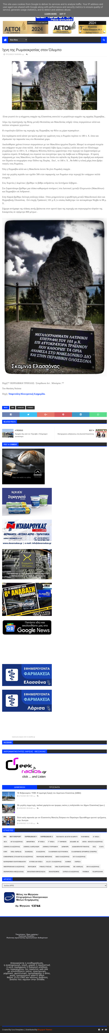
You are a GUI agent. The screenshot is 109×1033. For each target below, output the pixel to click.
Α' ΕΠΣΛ (96, 837)
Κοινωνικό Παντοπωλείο (15, 862)
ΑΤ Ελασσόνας (17, 842)
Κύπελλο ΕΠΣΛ (35, 862)
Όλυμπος (85, 837)
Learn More (50, 14)
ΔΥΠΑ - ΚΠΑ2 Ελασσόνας (92, 842)
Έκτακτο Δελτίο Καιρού (66, 837)
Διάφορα (20, 407)
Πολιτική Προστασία (36, 872)
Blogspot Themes (45, 1030)
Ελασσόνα (40, 852)
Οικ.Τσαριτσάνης (62, 867)
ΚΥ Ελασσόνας (79, 857)
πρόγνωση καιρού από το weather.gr (23, 737)
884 (12, 407)
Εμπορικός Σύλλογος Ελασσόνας (18, 857)
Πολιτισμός (54, 872)
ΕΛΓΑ (101, 847)
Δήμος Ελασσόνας (12, 847)
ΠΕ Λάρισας (78, 867)
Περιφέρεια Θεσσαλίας (14, 872)
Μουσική (32, 867)
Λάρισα (77, 862)
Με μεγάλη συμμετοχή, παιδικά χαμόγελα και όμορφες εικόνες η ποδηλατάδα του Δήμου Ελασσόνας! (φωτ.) (61, 805)
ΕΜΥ (5, 852)
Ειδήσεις (29, 852)
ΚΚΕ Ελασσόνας (62, 857)
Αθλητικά (30, 842)
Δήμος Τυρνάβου (50, 847)
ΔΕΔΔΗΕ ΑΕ (74, 842)
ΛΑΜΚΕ (68, 862)
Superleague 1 (31, 837)
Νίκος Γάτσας (45, 867)
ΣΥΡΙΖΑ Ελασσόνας (71, 872)
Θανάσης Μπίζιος (44, 857)
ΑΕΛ (5, 842)
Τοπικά (30, 407)
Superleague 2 (46, 837)
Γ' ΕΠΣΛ (51, 842)
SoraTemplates (17, 1030)
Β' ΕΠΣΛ (41, 842)
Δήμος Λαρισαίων (31, 847)
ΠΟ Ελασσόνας (93, 867)
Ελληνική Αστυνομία (58, 852)
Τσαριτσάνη (97, 872)
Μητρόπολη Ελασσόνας (14, 867)
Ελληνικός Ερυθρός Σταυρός (84, 852)
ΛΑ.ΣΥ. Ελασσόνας (53, 862)
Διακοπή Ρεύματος (80, 847)
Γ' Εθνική (62, 842)
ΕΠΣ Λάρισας (16, 852)
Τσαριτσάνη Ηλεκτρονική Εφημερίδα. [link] (26, 394)
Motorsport (15, 837)
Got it (62, 14)
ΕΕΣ (94, 847)
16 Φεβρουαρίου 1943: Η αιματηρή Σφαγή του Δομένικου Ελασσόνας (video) (49, 793)
